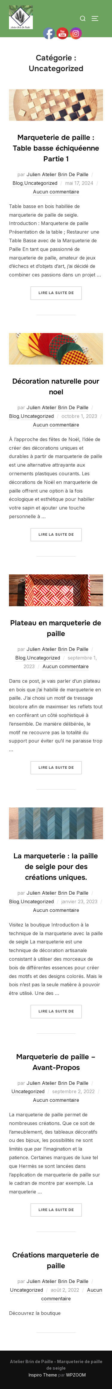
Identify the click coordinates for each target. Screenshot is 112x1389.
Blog (18, 183)
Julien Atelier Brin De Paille (57, 174)
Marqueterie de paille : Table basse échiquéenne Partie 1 (56, 148)
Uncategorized (40, 183)
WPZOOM (76, 1374)
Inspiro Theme (43, 1374)
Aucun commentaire (56, 192)
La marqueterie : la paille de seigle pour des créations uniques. (55, 866)
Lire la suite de (60, 292)
